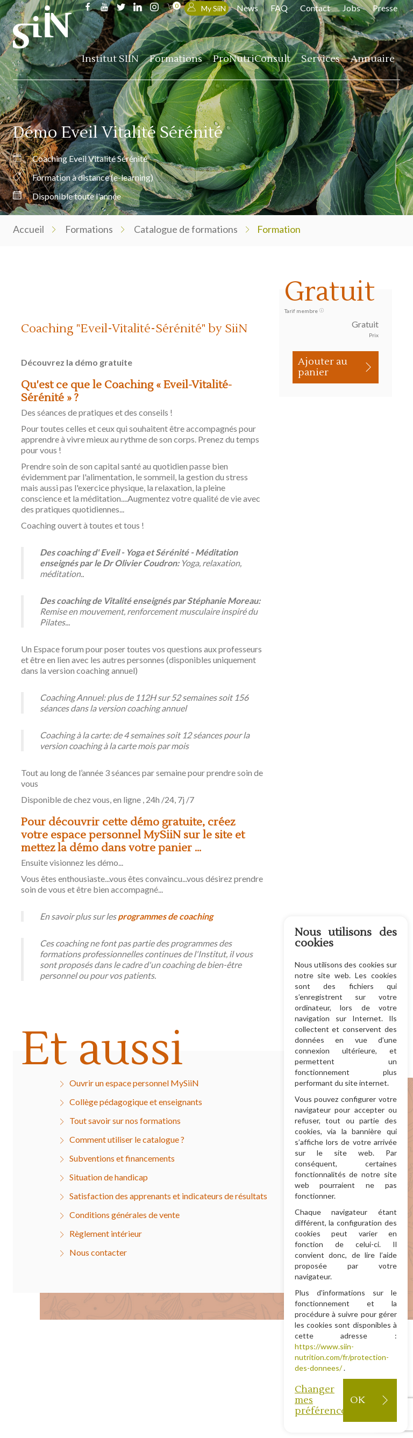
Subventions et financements (122, 1158)
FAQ (279, 8)
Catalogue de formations (186, 229)
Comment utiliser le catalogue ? (126, 1139)
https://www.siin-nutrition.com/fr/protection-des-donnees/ (342, 1357)
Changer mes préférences (319, 1400)
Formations (175, 59)
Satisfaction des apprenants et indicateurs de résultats (168, 1196)
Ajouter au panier (322, 367)
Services (320, 59)
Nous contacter (98, 1252)
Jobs (351, 8)
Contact (315, 8)
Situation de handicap (108, 1177)
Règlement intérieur (105, 1233)
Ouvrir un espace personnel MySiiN (134, 1083)
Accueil (28, 229)
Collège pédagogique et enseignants (135, 1102)
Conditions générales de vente (124, 1214)
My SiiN (206, 8)
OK (357, 1400)
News (247, 8)
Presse (385, 8)
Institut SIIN (110, 59)
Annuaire (373, 59)
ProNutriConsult (251, 59)
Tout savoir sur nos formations (125, 1120)
